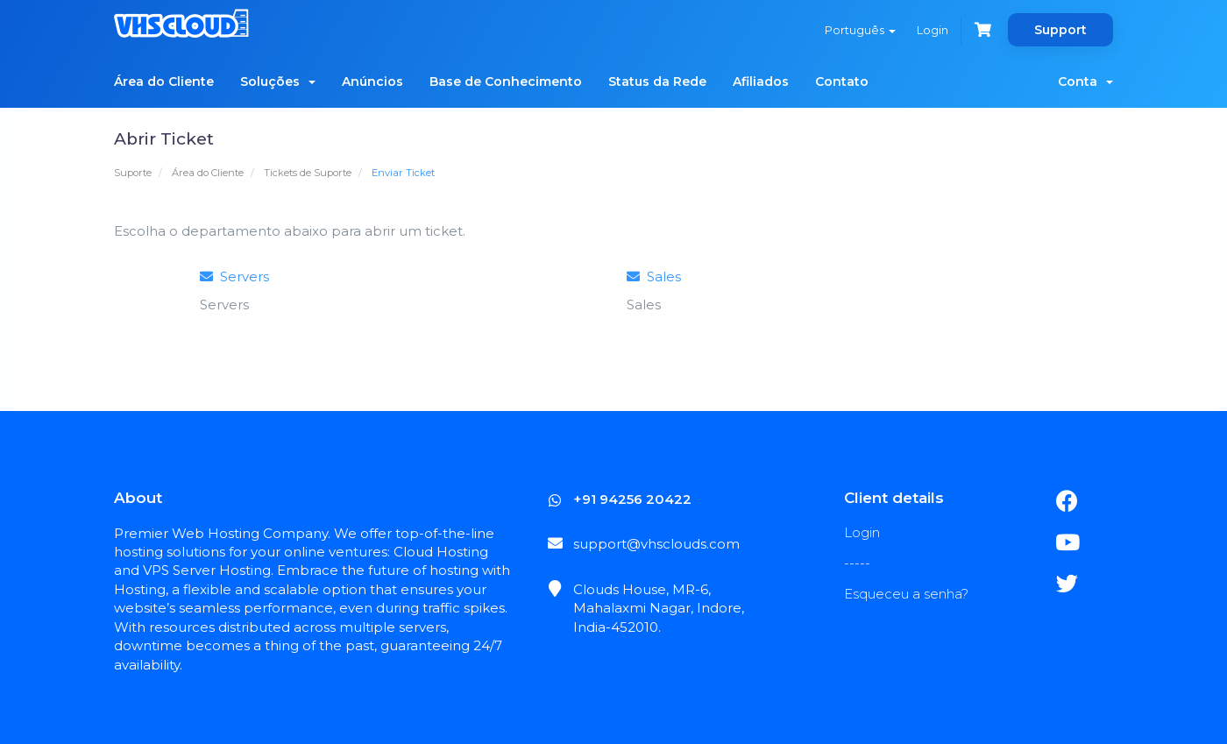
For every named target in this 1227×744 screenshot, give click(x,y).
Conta (1085, 81)
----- (857, 563)
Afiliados (761, 81)
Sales (654, 276)
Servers (234, 276)
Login (932, 30)
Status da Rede (657, 81)
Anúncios (372, 81)
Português (860, 30)
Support (1060, 30)
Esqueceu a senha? (906, 593)
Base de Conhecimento (505, 81)
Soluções (278, 81)
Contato (842, 81)
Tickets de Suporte (307, 173)
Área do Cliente (164, 81)
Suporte (133, 173)
